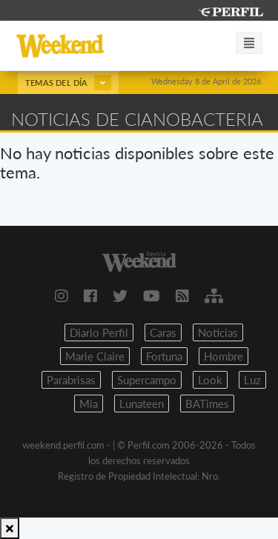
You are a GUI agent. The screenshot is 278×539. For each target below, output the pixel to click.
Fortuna (164, 356)
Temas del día (68, 82)
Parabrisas (71, 379)
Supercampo (146, 379)
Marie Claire (95, 356)
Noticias (218, 332)
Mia (88, 403)
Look (210, 379)
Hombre (223, 356)
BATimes (207, 403)
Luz (252, 379)
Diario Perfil (99, 332)
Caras (163, 332)
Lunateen (141, 403)
